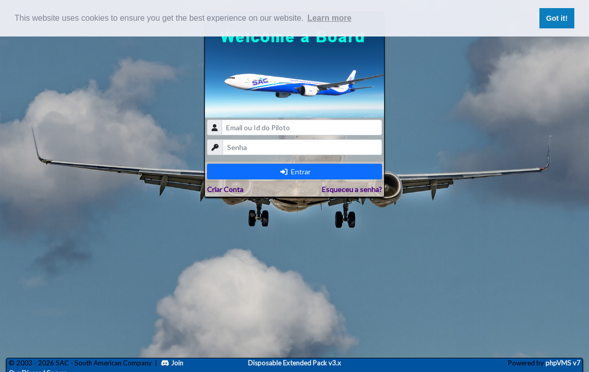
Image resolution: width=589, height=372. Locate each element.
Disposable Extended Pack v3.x (294, 363)
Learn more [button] (329, 18)
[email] (302, 127)
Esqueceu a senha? (352, 189)
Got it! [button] (556, 18)
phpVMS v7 (562, 363)
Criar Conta (225, 189)
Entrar (295, 171)
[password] (302, 147)
